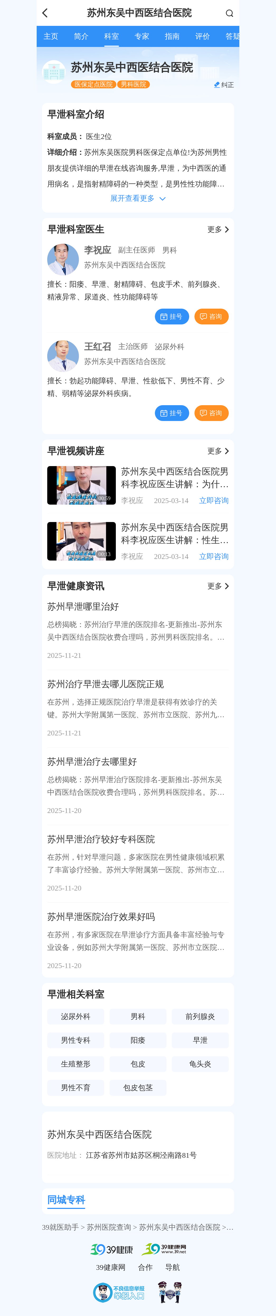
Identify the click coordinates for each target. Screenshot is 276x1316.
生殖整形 (76, 1064)
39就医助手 (60, 1227)
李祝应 (97, 250)
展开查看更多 (132, 198)
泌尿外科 (169, 347)
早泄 (200, 1040)
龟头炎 (200, 1064)
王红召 (97, 347)
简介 (81, 36)
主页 (51, 36)
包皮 (138, 1064)
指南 (172, 36)
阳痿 (138, 1040)
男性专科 (76, 1040)
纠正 (227, 85)
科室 (111, 36)
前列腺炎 (200, 1016)
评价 (202, 36)
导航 (172, 1267)
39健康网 (111, 1267)
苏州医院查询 (109, 1227)
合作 (145, 1267)
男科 (169, 250)
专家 (142, 36)
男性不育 (76, 1088)
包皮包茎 (138, 1088)
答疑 (233, 36)
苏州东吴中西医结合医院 (124, 265)
